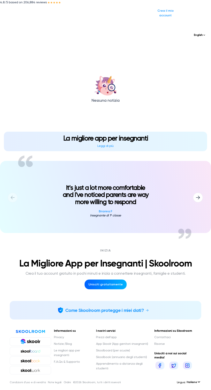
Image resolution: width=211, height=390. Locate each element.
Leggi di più (105, 146)
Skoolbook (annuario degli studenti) (121, 357)
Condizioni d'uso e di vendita (28, 382)
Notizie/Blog (87, 10)
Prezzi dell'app (106, 337)
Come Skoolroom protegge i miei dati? (104, 310)
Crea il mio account (184, 10)
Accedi (156, 10)
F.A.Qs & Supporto (67, 362)
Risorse (159, 344)
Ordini (67, 382)
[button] (198, 197)
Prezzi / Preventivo (114, 10)
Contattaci (162, 337)
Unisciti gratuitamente (105, 284)
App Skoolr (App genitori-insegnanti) (122, 344)
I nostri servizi (59, 10)
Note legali (55, 382)
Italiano (193, 382)
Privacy (59, 337)
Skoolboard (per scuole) (113, 350)
